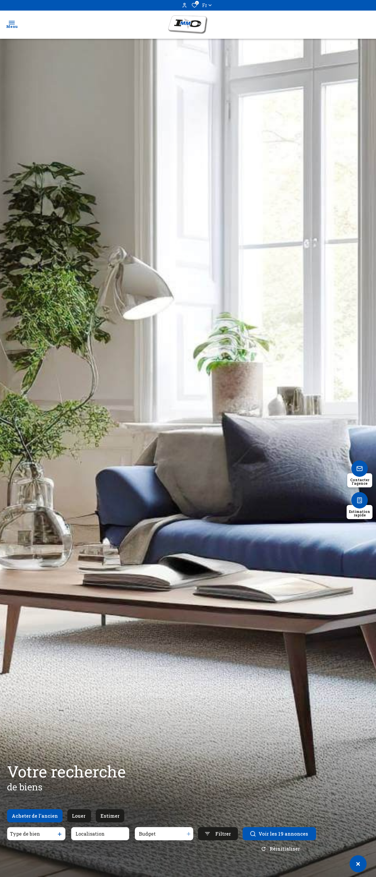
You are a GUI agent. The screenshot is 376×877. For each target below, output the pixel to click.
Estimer (110, 825)
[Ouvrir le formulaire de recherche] (218, 842)
